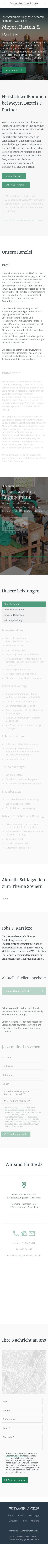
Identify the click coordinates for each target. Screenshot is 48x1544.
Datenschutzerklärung (15, 1456)
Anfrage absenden (14, 1480)
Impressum (13, 1531)
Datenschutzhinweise (30, 1531)
